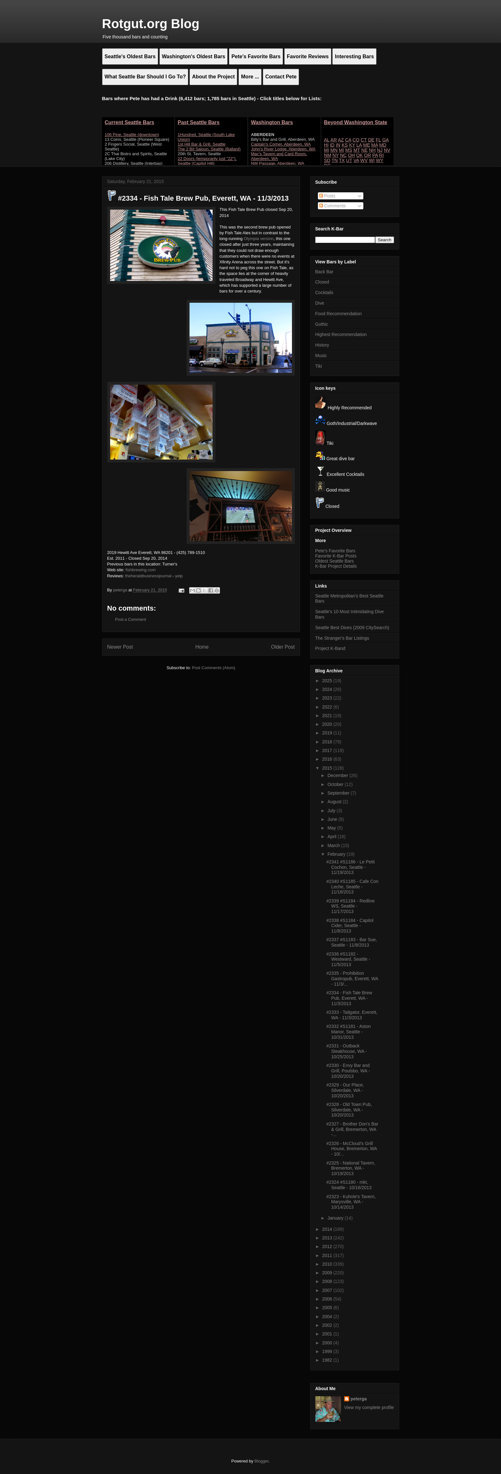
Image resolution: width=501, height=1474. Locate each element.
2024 (327, 689)
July (332, 810)
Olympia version (258, 238)
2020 (327, 724)
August (335, 801)
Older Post (283, 647)
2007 (327, 1290)
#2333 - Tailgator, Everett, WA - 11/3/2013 (351, 1015)
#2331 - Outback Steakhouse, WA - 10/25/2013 (346, 1051)
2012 (327, 1246)
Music (321, 355)
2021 (327, 715)
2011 (327, 1255)
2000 (327, 1342)
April (332, 836)
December (338, 775)
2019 (327, 732)
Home (202, 647)
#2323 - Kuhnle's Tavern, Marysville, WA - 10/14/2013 (351, 1202)
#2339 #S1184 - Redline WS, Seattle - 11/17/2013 (350, 906)
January (336, 1218)
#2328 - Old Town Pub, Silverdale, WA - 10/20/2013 (349, 1110)
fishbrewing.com (140, 569)
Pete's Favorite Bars (335, 550)
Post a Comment (130, 619)
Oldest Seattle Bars (334, 561)
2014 (327, 1229)
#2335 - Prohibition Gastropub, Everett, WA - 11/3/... (352, 979)
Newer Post (120, 647)
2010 (327, 1264)
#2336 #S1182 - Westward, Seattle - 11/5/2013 (348, 959)
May (332, 827)
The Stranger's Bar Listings (342, 638)
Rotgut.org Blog (150, 24)
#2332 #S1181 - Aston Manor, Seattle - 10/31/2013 (348, 1032)
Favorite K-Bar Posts (336, 555)
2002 (327, 1325)
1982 (327, 1360)
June (332, 819)
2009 (327, 1272)
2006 (327, 1299)
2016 (327, 759)
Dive (319, 303)
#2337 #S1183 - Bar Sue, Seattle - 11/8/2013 (351, 942)
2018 (327, 741)
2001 (327, 1333)
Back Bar (324, 271)
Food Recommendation (338, 313)
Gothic (321, 324)
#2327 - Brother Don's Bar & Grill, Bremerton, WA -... (352, 1129)
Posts (327, 195)
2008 (327, 1281)
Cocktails (324, 292)
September (339, 793)
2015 (327, 768)
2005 (327, 1307)
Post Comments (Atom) (213, 667)
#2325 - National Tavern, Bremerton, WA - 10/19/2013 (350, 1168)
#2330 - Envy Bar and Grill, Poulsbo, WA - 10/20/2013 (348, 1071)
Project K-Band (330, 648)
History (322, 345)
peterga (359, 1398)
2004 (327, 1316)
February (337, 854)
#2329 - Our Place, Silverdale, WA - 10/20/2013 (345, 1090)
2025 (327, 680)
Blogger (262, 1461)
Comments (332, 205)
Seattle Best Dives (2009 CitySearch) (352, 627)
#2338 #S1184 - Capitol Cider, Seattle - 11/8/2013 (349, 926)
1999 (327, 1351)
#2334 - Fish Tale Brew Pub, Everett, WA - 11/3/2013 (349, 998)
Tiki (318, 366)
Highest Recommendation (341, 334)
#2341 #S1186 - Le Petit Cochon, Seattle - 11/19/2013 (350, 867)
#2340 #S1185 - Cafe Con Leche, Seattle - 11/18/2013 (352, 887)
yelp (179, 575)
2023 (327, 698)
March (334, 845)
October (336, 784)
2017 (327, 750)
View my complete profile (369, 1407)
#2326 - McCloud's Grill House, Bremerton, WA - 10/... (351, 1149)
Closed (322, 281)
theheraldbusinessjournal (148, 575)
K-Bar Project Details (336, 566)
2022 (327, 706)
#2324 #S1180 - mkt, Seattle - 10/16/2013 (348, 1185)
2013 (327, 1237)
